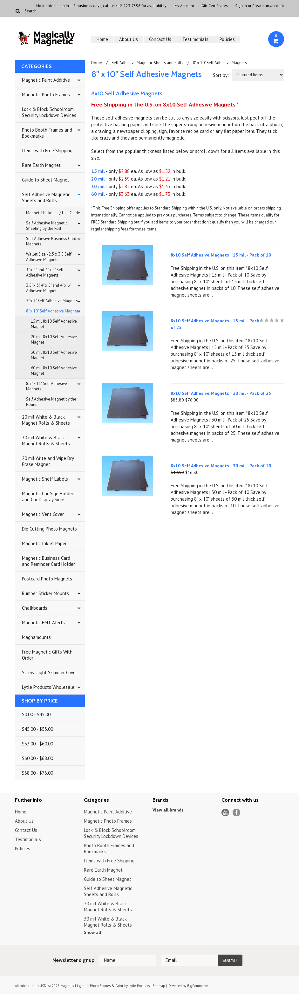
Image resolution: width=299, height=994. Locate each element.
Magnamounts (36, 637)
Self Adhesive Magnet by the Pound (51, 401)
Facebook (237, 813)
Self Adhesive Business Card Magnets (51, 241)
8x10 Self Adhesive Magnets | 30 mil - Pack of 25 (221, 393)
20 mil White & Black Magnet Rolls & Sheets (46, 420)
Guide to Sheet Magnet (45, 180)
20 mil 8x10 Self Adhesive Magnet (54, 339)
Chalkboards (34, 608)
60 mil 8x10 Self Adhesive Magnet (54, 370)
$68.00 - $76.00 (37, 773)
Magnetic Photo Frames (46, 95)
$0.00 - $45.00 (36, 714)
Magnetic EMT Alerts (43, 623)
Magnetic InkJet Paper (44, 543)
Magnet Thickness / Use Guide (53, 213)
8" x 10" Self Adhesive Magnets (53, 311)
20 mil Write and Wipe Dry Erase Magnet (48, 461)
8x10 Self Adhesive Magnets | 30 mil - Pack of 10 (221, 466)
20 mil (98, 179)
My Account (184, 5)
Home (102, 39)
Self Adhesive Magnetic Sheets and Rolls (46, 197)
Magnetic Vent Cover (43, 514)
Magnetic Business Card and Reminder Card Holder (48, 561)
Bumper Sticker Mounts (45, 593)
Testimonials (195, 39)
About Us (128, 39)
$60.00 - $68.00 (37, 758)
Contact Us (160, 39)
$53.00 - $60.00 (37, 744)
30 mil (98, 186)
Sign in (241, 5)
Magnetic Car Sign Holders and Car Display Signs (49, 496)
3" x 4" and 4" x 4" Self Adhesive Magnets (45, 272)
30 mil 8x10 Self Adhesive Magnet (54, 355)
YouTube (225, 813)
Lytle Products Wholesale (48, 687)
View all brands (168, 810)
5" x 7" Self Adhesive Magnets (52, 301)
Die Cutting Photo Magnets (49, 529)
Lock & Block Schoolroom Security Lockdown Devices (49, 112)
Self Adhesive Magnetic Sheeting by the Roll (46, 225)
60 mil (98, 194)
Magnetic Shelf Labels (45, 479)
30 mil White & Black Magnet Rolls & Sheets (46, 441)
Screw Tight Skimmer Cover (49, 672)
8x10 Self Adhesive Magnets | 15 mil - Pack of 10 (221, 255)
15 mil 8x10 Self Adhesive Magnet (54, 324)
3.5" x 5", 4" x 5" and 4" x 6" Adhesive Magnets (48, 288)
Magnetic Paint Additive (46, 80)
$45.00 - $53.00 (37, 729)
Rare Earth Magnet (41, 165)
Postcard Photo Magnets (47, 579)
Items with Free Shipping (47, 150)
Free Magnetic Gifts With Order (47, 655)
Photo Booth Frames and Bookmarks (47, 133)
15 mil (98, 171)
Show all (92, 932)
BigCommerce (197, 986)
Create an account (268, 5)
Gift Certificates (214, 5)
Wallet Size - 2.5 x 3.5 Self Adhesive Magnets (48, 256)
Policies (227, 39)
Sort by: (221, 75)
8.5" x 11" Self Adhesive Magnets (46, 386)
